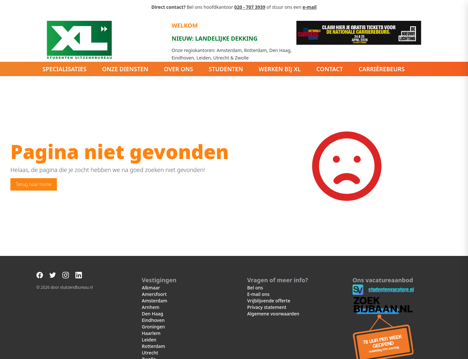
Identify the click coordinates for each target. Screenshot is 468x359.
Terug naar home (33, 184)
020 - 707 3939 (249, 7)
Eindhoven (153, 320)
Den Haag (152, 314)
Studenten (226, 69)
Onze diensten (125, 69)
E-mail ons (258, 294)
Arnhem (150, 307)
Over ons (178, 69)
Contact (329, 69)
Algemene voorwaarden (273, 314)
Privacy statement (267, 307)
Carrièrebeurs (381, 69)
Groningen (153, 327)
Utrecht (150, 353)
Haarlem (151, 333)
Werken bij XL (280, 69)
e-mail (310, 7)
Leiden (149, 340)
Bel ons (255, 288)
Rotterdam (153, 346)
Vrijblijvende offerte (268, 301)
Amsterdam (154, 301)
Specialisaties (64, 69)
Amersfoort (154, 294)
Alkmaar (151, 288)
